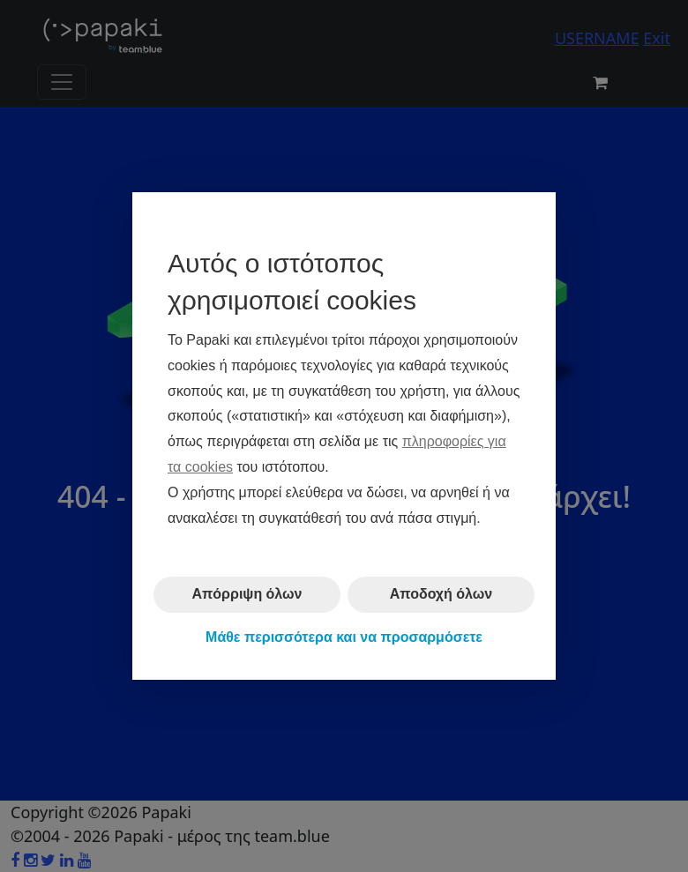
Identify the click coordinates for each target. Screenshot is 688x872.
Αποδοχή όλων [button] (441, 593)
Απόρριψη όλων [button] (247, 593)
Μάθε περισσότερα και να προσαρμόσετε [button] (344, 637)
